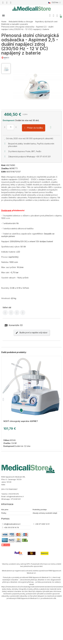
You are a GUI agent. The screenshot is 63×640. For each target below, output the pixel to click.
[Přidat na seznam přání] (50, 127)
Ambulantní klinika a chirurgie (21, 21)
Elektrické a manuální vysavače (14, 24)
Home (3, 21)
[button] (50, 15)
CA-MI (13, 443)
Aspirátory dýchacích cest (46, 21)
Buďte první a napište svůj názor (31, 332)
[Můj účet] (53, 15)
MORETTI (13, 168)
